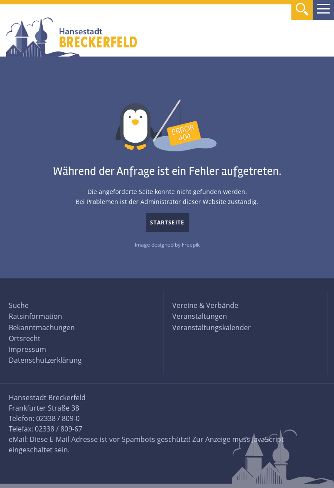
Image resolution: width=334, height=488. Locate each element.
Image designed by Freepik (167, 244)
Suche (19, 305)
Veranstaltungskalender (211, 327)
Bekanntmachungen (42, 327)
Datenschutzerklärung (45, 360)
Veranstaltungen (199, 316)
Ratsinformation (35, 316)
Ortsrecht (24, 338)
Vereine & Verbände (205, 305)
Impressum (27, 349)
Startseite (167, 222)
